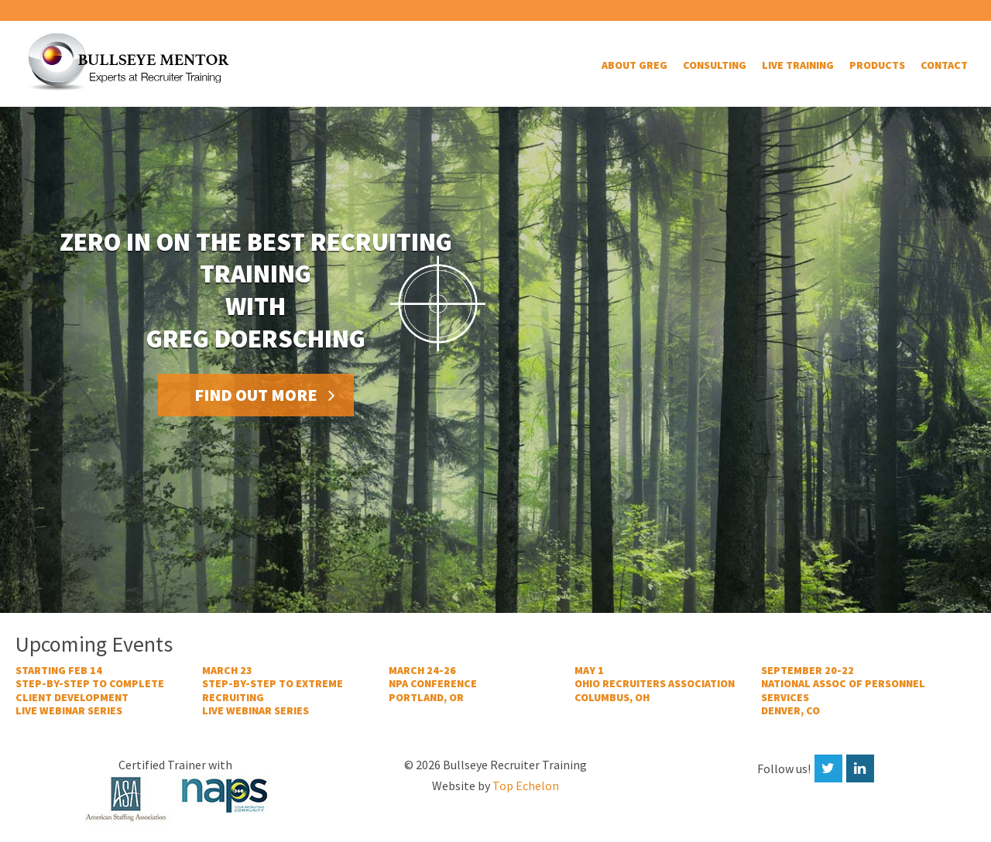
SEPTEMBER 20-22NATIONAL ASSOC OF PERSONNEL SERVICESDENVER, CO (843, 691)
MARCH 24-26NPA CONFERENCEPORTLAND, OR (433, 684)
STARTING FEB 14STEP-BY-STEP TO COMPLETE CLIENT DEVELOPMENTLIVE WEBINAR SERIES (89, 691)
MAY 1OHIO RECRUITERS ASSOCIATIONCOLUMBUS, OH (654, 684)
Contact (944, 65)
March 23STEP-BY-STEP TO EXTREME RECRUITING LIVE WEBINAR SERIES (272, 691)
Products (877, 65)
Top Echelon (525, 785)
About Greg (634, 65)
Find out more (255, 395)
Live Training (798, 65)
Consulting (714, 65)
